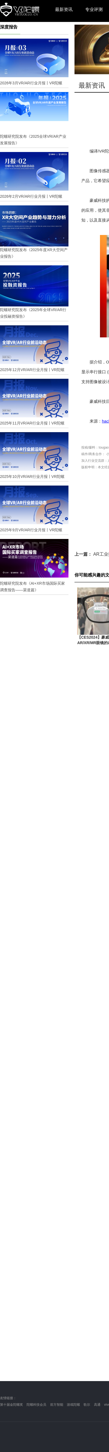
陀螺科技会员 (36, 1405)
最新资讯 (64, 9)
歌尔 (87, 1405)
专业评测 (94, 9)
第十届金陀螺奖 (11, 1405)
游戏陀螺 (73, 1405)
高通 (97, 1405)
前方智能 (56, 1405)
